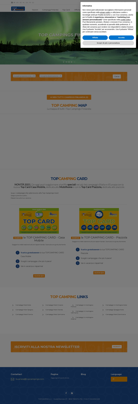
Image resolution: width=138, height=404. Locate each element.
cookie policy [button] (125, 20)
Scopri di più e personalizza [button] (108, 43)
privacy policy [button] (105, 12)
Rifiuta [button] (95, 38)
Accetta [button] (121, 38)
